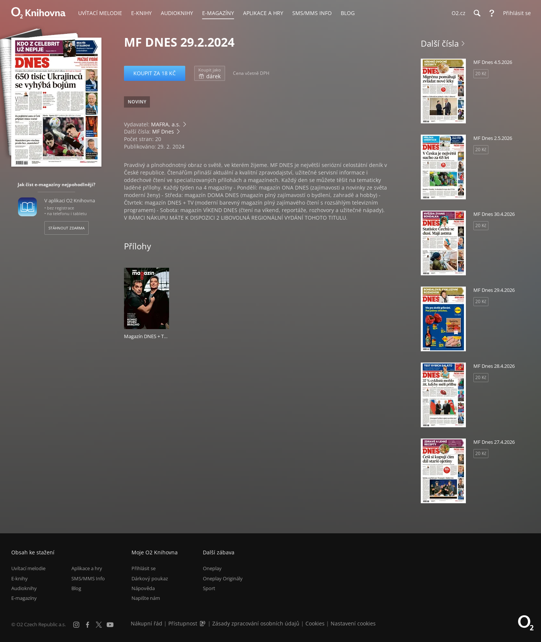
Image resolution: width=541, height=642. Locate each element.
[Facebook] (87, 624)
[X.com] (98, 624)
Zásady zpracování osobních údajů (255, 623)
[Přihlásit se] (515, 13)
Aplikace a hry (86, 568)
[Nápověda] (491, 13)
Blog (76, 588)
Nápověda (143, 588)
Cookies (315, 623)
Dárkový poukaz (149, 578)
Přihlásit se (143, 568)
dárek (209, 73)
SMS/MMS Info (88, 578)
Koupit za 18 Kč (154, 73)
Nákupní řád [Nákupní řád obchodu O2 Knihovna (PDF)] (146, 623)
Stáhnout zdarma (66, 228)
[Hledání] (476, 13)
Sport (209, 588)
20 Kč (481, 73)
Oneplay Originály (223, 578)
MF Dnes (163, 131)
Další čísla (440, 43)
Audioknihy (24, 588)
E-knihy (19, 578)
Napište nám (145, 598)
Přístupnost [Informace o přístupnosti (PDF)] (182, 623)
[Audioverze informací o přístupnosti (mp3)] (203, 623)
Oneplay (212, 568)
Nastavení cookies (353, 623)
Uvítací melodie (28, 568)
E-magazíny (24, 598)
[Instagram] (76, 624)
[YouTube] (110, 624)
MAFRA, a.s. (165, 124)
